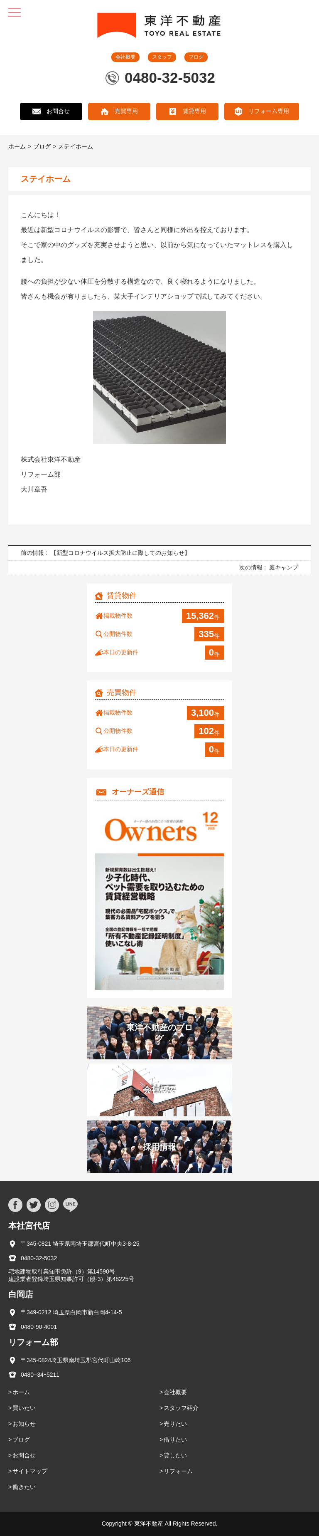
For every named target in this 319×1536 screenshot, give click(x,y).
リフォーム (178, 1471)
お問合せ (58, 111)
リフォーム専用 (268, 111)
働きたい (24, 1487)
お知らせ (24, 1423)
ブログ (196, 57)
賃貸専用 (194, 111)
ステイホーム (75, 146)
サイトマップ (29, 1471)
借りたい (175, 1439)
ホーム (17, 146)
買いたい (24, 1408)
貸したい (175, 1455)
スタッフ (162, 57)
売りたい (175, 1423)
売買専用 (126, 111)
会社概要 (125, 57)
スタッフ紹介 (181, 1408)
